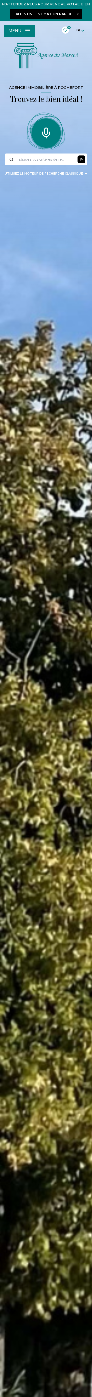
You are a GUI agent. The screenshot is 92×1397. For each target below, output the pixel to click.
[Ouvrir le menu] (19, 31)
